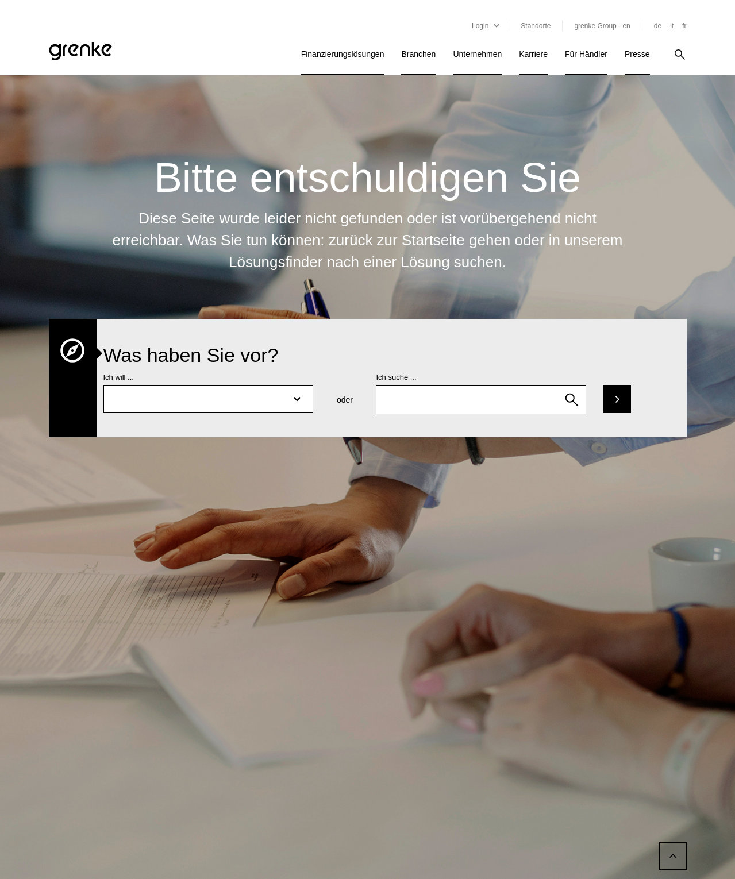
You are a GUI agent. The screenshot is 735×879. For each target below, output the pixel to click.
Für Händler (586, 54)
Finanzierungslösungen (342, 54)
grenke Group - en (602, 26)
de (657, 26)
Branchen (418, 54)
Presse (637, 54)
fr (684, 26)
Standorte (536, 26)
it (672, 26)
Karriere (533, 54)
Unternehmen (477, 54)
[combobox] (481, 399)
